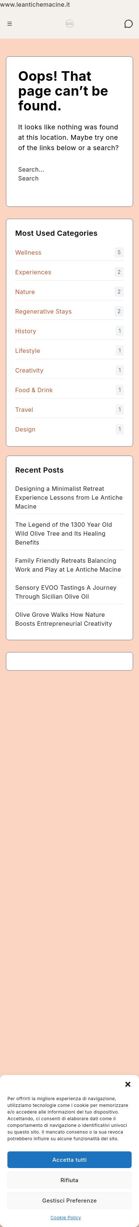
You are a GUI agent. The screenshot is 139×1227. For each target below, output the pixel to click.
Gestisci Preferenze (69, 1200)
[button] (128, 1084)
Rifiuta (69, 1180)
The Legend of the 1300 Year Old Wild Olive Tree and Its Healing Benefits (63, 533)
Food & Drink (34, 390)
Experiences (33, 272)
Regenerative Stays (43, 311)
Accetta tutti (69, 1159)
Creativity (29, 370)
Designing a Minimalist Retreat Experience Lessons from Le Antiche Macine (69, 497)
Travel (24, 409)
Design (25, 429)
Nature (25, 291)
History (25, 331)
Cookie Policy (65, 1217)
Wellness (28, 252)
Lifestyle (27, 350)
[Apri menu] (9, 23)
